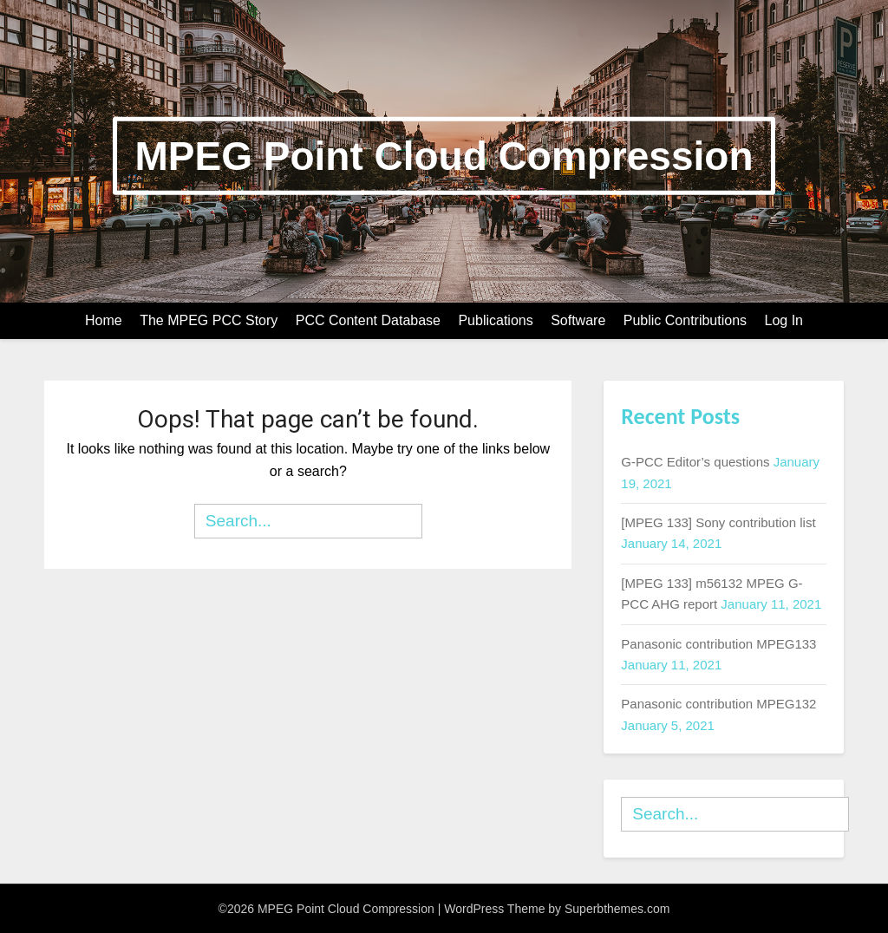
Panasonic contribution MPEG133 (718, 643)
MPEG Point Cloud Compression (443, 155)
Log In (784, 320)
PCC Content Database (368, 320)
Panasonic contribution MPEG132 (718, 703)
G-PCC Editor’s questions (695, 461)
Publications (495, 320)
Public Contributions (685, 320)
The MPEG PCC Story (209, 320)
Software (578, 320)
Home (103, 320)
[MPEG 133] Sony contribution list (718, 522)
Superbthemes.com (617, 909)
